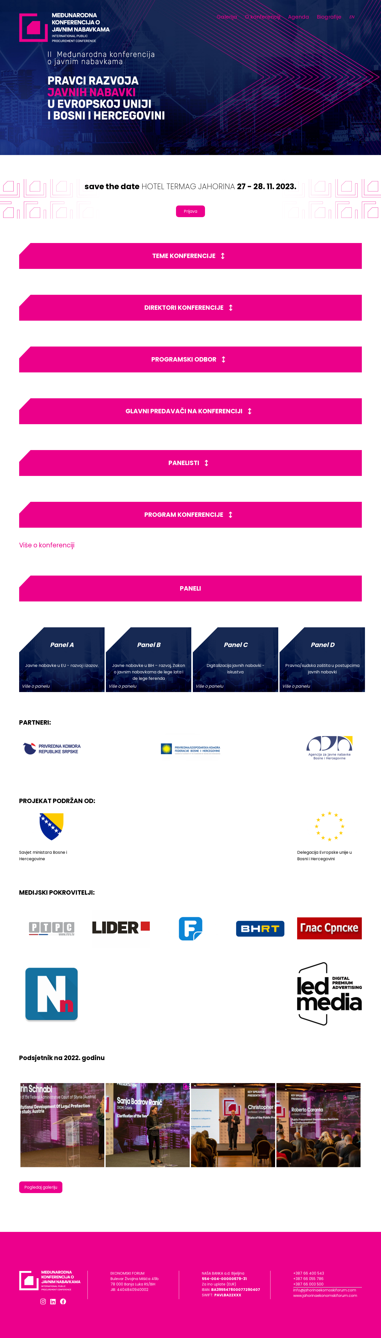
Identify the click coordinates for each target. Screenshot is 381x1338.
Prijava (190, 211)
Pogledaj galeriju (40, 1187)
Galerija (227, 16)
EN (351, 17)
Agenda (298, 16)
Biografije (329, 16)
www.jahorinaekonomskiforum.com (325, 1295)
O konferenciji (262, 16)
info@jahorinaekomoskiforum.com (324, 1290)
